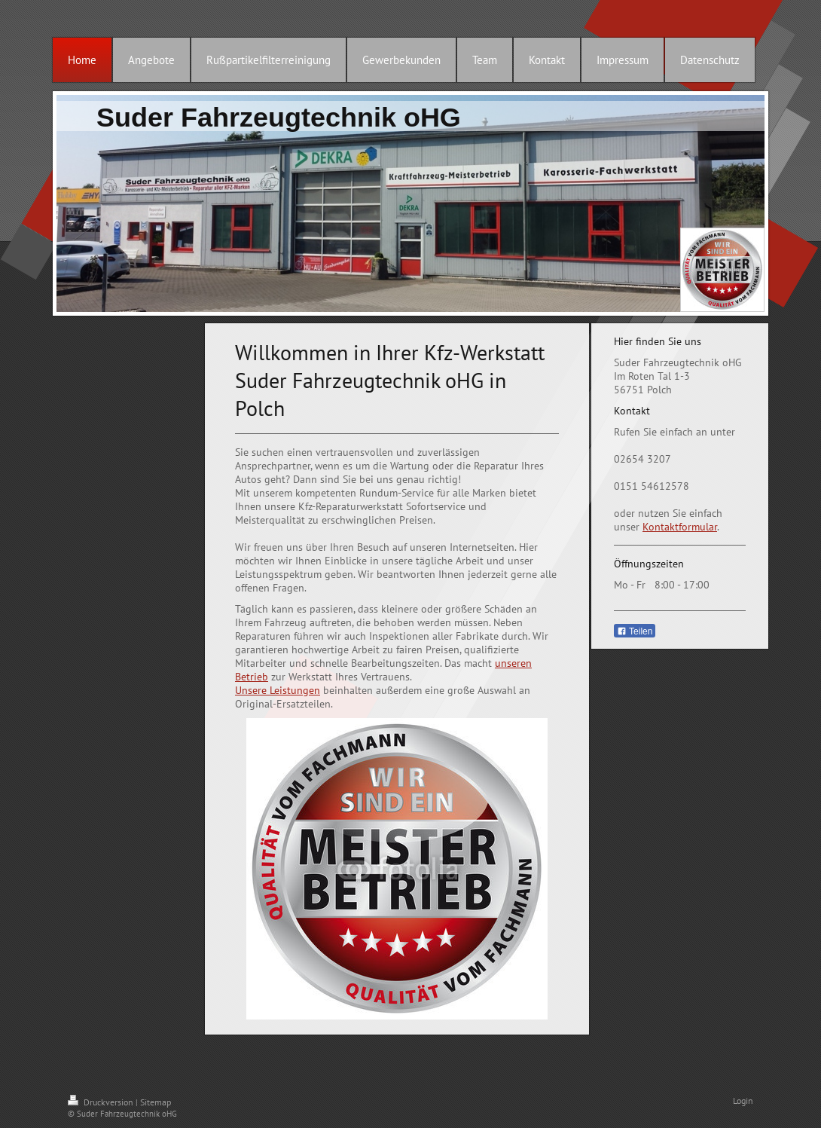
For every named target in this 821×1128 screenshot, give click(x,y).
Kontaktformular (679, 526)
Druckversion (102, 1102)
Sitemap (155, 1102)
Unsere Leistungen (277, 690)
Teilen (634, 631)
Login (743, 1100)
